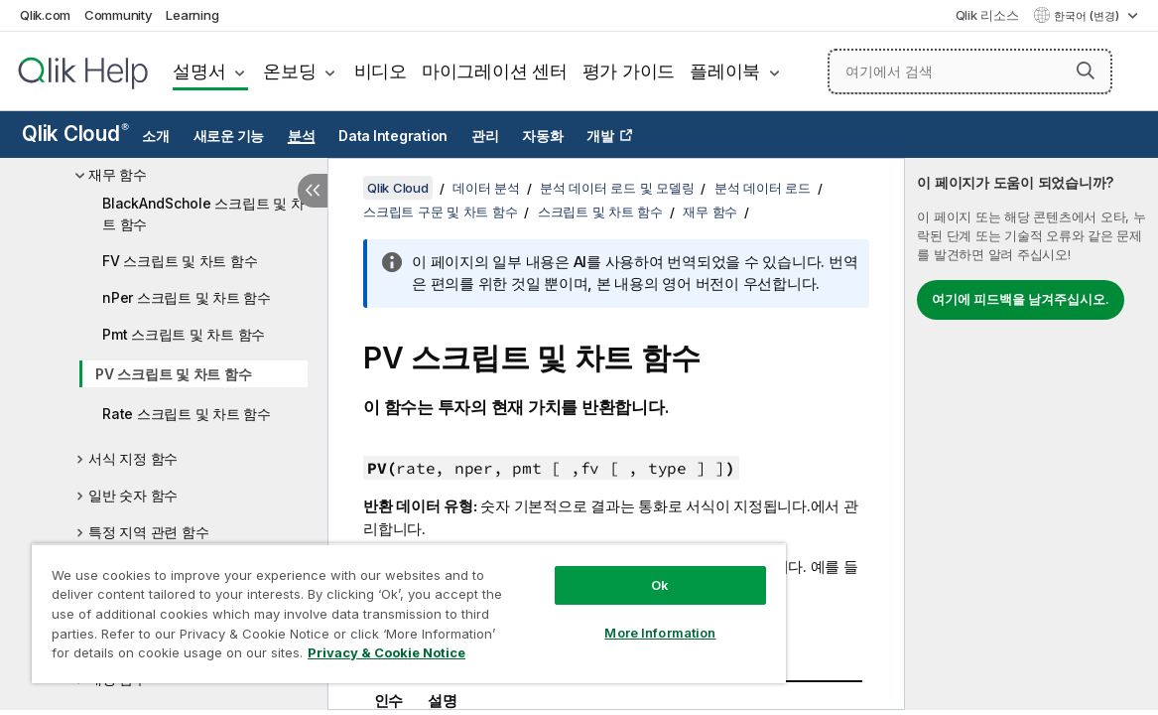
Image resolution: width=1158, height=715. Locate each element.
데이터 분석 (486, 188)
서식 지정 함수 (133, 458)
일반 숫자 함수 (133, 495)
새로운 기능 (229, 136)
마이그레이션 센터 (495, 71)
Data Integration (393, 136)
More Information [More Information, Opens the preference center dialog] (659, 633)
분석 (302, 136)
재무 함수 (117, 174)
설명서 (199, 71)
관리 (485, 136)
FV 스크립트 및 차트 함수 (179, 260)
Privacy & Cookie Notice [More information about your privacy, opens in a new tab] (386, 652)
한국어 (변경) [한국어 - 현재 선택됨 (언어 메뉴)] (1088, 16)
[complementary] (1031, 434)
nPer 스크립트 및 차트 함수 (186, 297)
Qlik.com (45, 15)
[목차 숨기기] (312, 191)
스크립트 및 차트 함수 (600, 211)
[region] (409, 613)
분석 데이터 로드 (762, 188)
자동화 (542, 136)
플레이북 (725, 71)
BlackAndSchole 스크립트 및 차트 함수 (203, 213)
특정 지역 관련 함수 (148, 531)
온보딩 (289, 71)
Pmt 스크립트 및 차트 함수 (183, 334)
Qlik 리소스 (987, 15)
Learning (192, 15)
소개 (156, 136)
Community (118, 15)
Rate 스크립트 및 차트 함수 (186, 413)
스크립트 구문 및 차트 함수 (440, 211)
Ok (660, 585)
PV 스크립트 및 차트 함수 (173, 373)
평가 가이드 (629, 71)
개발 (600, 136)
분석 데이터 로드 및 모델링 (617, 188)
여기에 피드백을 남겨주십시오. (1020, 299)
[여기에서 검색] (970, 71)
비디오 (380, 71)
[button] (1085, 70)
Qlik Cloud (75, 133)
